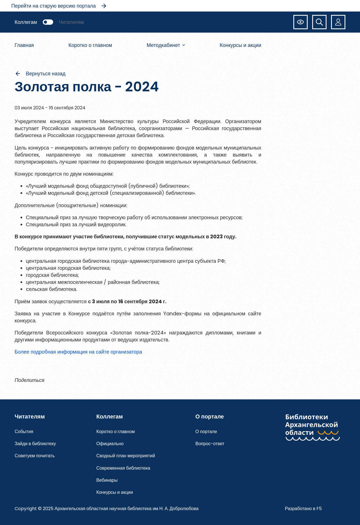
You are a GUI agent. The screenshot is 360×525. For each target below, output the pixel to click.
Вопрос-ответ (209, 443)
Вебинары (107, 480)
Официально (109, 443)
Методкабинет (166, 45)
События (24, 431)
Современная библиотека (123, 468)
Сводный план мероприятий (125, 455)
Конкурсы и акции (240, 45)
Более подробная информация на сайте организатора (78, 351)
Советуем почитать (35, 455)
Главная (24, 45)
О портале (206, 431)
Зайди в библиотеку (35, 443)
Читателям (71, 22)
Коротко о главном (90, 45)
